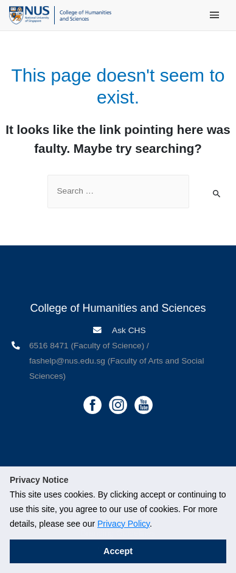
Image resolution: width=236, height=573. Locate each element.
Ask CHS (128, 330)
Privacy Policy (123, 524)
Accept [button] (118, 551)
